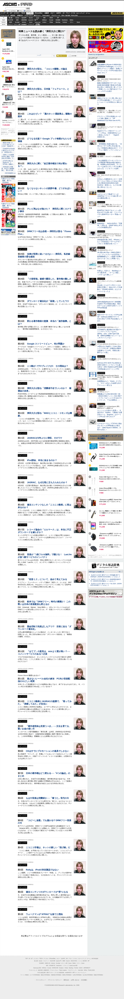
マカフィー (10, 24)
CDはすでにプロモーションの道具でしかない (47, 751)
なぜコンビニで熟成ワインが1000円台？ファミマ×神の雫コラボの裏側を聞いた (109, 196)
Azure (31, 22)
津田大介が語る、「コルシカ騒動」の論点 (47, 69)
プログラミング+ (55, 15)
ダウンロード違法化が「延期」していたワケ (48, 301)
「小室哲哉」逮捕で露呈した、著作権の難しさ (49, 279)
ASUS (51, 17)
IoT (11, 13)
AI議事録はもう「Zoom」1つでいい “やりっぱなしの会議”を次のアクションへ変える (109, 383)
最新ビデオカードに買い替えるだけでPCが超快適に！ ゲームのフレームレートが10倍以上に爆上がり (109, 101)
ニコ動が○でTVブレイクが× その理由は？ (47, 366)
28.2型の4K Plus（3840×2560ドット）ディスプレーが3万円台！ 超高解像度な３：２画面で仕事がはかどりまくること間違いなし (109, 255)
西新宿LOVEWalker (56, 975)
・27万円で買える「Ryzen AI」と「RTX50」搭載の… (8, 162)
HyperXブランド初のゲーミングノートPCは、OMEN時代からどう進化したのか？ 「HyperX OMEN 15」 (109, 134)
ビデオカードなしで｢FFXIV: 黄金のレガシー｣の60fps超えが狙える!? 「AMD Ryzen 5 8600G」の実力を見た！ (109, 427)
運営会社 (66, 980)
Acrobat (17, 22)
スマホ (73, 13)
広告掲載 (84, 980)
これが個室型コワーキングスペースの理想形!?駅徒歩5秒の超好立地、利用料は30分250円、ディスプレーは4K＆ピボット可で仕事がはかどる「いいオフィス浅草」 (109, 164)
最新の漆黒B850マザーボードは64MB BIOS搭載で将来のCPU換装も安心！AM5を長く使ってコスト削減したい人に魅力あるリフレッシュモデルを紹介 (109, 87)
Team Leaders (63, 970)
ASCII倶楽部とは (10, 173)
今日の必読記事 (41, 972)
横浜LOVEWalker (45, 975)
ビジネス (16, 13)
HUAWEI (58, 20)
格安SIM (13, 15)
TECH (23, 13)
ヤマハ (71, 22)
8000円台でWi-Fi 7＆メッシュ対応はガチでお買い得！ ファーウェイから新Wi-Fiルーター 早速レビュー (109, 213)
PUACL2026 (74, 15)
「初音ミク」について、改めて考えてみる (47, 579)
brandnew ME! (37, 24)
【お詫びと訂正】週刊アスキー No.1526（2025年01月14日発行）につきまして (106, 584)
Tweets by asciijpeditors (96, 54)
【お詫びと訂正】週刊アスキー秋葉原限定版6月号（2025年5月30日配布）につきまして (105, 580)
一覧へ (120, 571)
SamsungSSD (36, 20)
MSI (44, 17)
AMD (17, 20)
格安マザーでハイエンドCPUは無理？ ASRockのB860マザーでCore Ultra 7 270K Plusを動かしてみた (109, 318)
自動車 (47, 13)
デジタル (25, 4)
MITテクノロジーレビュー (79, 972)
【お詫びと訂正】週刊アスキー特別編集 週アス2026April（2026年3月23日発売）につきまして (105, 576)
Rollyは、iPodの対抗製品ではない (42, 869)
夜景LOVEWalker (66, 975)
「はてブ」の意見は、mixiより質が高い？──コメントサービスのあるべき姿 (44, 652)
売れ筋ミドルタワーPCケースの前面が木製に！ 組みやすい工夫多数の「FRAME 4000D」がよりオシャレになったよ (109, 288)
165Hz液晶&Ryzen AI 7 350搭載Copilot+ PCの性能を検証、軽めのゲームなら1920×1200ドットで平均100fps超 (109, 305)
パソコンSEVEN (37, 18)
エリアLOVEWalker (35, 975)
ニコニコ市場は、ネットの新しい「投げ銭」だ (48, 847)
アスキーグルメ (29, 15)
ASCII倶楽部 (117, 13)
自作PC (58, 13)
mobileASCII (68, 972)
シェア (39, 55)
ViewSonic (65, 20)
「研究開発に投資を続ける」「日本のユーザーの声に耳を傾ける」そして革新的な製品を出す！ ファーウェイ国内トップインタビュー (109, 147)
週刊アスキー (37, 15)
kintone (24, 22)
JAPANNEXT (24, 24)
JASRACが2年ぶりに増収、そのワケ (44, 438)
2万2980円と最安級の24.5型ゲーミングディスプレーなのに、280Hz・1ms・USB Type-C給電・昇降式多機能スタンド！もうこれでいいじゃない (109, 334)
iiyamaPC (24, 17)
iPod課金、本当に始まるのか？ (42, 460)
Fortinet (65, 22)
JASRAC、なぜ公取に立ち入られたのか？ (47, 482)
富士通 (10, 17)
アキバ (68, 13)
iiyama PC (59, 961)
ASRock (44, 20)
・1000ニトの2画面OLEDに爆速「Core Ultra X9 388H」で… (8, 156)
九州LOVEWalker (77, 975)
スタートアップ (80, 13)
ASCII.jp (10, 4)
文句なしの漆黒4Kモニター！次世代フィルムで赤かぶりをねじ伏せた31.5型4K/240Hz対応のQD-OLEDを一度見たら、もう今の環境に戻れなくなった (109, 183)
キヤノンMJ (17, 24)
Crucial (51, 20)
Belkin (71, 20)
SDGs (63, 15)
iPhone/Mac (39, 13)
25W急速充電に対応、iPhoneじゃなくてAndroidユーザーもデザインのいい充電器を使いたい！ (109, 242)
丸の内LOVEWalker (88, 975)
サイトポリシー (41, 980)
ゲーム (88, 13)
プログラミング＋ (72, 970)
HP (58, 17)
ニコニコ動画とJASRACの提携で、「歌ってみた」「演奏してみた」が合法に (45, 702)
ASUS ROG (24, 20)
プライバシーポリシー (55, 980)
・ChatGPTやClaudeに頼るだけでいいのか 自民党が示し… (8, 150)
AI (7, 13)
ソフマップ (31, 24)
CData (51, 22)
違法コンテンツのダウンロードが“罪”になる (47, 892)
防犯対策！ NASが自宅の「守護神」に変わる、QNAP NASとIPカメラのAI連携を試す (109, 225)
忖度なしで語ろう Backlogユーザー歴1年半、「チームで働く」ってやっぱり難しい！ (109, 273)
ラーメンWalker (24, 975)
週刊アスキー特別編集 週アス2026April (8, 205)
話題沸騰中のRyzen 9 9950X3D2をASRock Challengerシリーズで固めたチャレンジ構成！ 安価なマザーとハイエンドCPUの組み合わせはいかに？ (109, 69)
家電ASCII (20, 15)
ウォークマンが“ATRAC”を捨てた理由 (44, 914)
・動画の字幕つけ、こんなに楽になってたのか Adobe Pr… (8, 144)
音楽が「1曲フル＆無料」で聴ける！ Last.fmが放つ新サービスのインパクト (45, 555)
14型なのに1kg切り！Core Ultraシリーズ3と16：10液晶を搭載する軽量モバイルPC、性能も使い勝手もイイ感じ (109, 349)
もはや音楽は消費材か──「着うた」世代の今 (47, 798)
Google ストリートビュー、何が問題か (45, 343)
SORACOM (55, 968)
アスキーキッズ (5, 15)
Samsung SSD (37, 968)
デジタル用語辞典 (59, 972)
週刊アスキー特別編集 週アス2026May (8, 180)
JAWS (10, 22)
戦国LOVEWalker (98, 975)
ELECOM (10, 20)
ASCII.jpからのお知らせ (96, 572)
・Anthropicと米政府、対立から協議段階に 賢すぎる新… (8, 168)
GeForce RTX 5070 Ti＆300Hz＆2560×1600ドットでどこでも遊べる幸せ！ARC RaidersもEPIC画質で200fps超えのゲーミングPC (109, 366)
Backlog (58, 22)
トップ (3, 13)
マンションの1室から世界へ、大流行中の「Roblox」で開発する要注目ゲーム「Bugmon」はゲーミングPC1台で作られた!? (109, 413)
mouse (17, 17)
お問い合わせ (75, 980)
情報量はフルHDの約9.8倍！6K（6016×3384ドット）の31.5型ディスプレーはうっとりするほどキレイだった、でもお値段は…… (109, 397)
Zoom (78, 22)
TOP (26, 958)
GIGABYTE (30, 20)
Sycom (31, 17)
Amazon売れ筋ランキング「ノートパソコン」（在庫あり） (8, 33)
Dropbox (44, 22)
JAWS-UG (47, 963)
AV (64, 13)
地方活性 (67, 15)
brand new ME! (73, 965)
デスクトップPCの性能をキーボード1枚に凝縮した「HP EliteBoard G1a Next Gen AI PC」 (109, 118)
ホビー (53, 13)
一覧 (53, 55)
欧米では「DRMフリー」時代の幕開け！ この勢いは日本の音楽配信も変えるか (44, 602)
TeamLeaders (46, 15)
